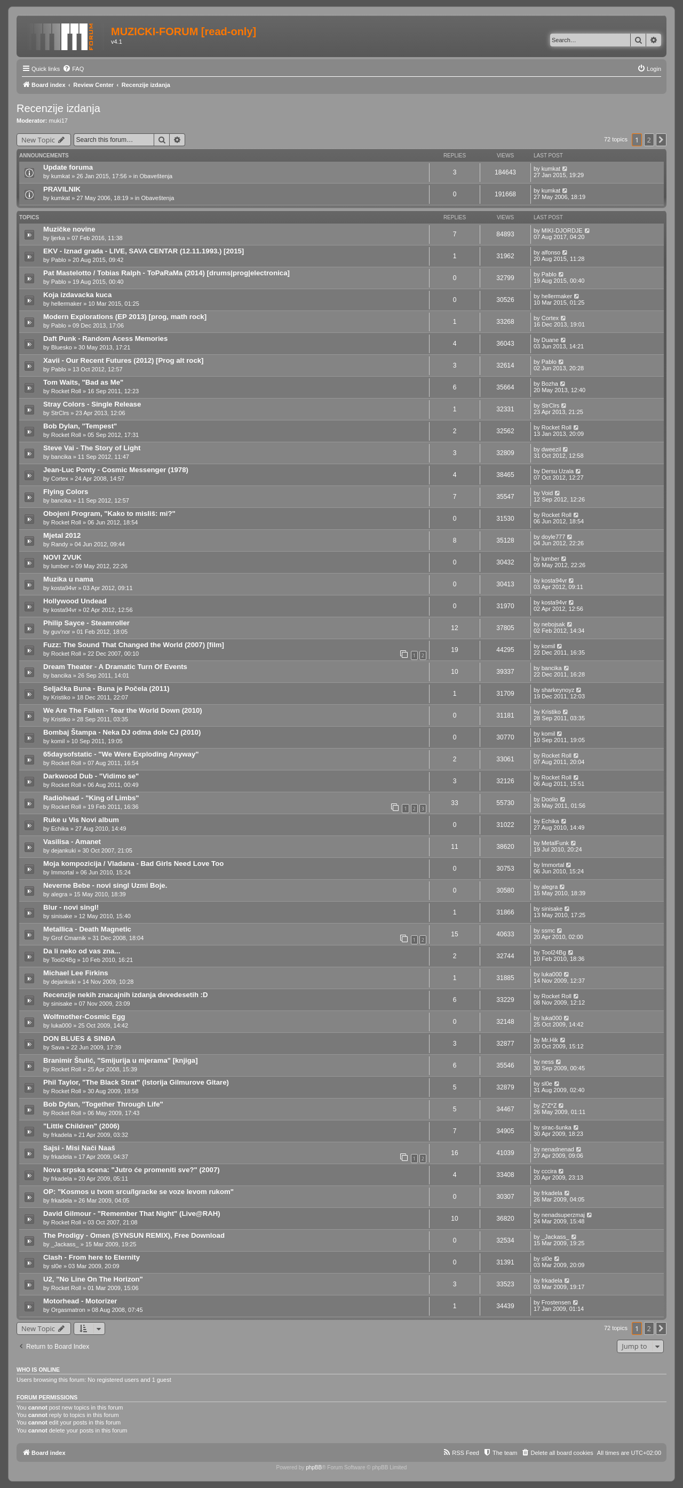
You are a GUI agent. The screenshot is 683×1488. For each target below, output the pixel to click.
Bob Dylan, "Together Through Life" (103, 1104)
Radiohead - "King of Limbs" (91, 798)
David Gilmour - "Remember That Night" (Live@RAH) (131, 1214)
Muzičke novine (69, 229)
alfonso (551, 252)
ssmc (548, 930)
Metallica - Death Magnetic (87, 929)
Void (547, 493)
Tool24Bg (63, 960)
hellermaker (66, 303)
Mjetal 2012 (62, 535)
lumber (60, 566)
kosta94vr (64, 588)
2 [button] (649, 140)
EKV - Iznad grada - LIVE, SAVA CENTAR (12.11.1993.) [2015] (143, 251)
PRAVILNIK (62, 189)
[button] (661, 139)
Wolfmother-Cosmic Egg (84, 1017)
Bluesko (61, 347)
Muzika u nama (68, 579)
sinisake (62, 916)
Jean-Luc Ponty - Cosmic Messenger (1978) (115, 470)
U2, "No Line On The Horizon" (93, 1279)
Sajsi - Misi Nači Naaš (79, 1148)
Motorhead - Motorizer (80, 1301)
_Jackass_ (65, 1244)
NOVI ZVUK (62, 557)
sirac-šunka (556, 1127)
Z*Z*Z (549, 1105)
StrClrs (60, 413)
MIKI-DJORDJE (562, 230)
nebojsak (553, 624)
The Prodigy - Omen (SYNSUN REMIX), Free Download (134, 1235)
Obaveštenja (155, 176)
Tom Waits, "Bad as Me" (83, 382)
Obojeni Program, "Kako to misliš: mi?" (109, 514)
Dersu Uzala (558, 471)
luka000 (552, 974)
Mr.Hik (550, 1040)
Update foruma (68, 167)
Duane (550, 340)
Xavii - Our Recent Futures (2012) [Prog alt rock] (123, 360)
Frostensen (556, 1302)
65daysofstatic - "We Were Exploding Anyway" (120, 754)
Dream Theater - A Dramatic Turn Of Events (115, 667)
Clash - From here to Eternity (91, 1257)
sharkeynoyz (558, 690)
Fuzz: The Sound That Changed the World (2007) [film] (133, 645)
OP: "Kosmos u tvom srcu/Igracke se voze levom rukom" (138, 1192)
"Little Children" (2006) (81, 1126)
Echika (60, 828)
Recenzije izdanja (58, 108)
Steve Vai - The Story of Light (91, 448)
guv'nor (60, 631)
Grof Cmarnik (68, 938)
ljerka (58, 238)
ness (548, 1062)
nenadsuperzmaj (563, 1215)
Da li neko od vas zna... (81, 951)
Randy (59, 544)
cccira (549, 1171)
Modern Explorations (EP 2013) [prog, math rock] (125, 317)
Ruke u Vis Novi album (81, 820)
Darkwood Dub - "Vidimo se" (91, 776)
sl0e (547, 1083)
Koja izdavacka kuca (77, 295)
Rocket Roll (66, 391)
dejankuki (63, 850)
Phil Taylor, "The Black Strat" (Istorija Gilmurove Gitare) (136, 1082)
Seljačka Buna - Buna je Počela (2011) (106, 689)
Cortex (550, 318)
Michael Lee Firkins (75, 973)
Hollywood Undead (75, 601)
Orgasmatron (68, 1310)
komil (548, 646)
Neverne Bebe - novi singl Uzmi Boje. (105, 885)
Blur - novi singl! (71, 907)
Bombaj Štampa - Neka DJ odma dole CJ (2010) (122, 732)
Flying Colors (65, 492)
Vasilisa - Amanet (72, 842)
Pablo (58, 260)
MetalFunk (555, 843)
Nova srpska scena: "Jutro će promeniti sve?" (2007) (131, 1170)
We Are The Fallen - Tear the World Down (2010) (122, 710)
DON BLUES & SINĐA (79, 1039)
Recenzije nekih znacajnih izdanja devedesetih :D (125, 995)
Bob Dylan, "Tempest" (80, 426)
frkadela (61, 1135)
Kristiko (60, 697)
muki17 (58, 120)
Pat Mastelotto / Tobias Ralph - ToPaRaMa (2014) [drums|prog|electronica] (166, 273)
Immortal (62, 872)
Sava (58, 1047)
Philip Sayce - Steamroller (86, 623)
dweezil (551, 449)
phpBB (314, 1467)
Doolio (550, 799)
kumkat (60, 176)
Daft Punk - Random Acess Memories (105, 339)
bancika (61, 456)
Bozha (550, 383)
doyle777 (554, 537)
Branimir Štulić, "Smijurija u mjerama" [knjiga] (120, 1060)
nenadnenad (558, 1149)
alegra (59, 894)
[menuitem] (73, 68)
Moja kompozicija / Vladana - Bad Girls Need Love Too (133, 864)
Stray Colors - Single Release (92, 404)
